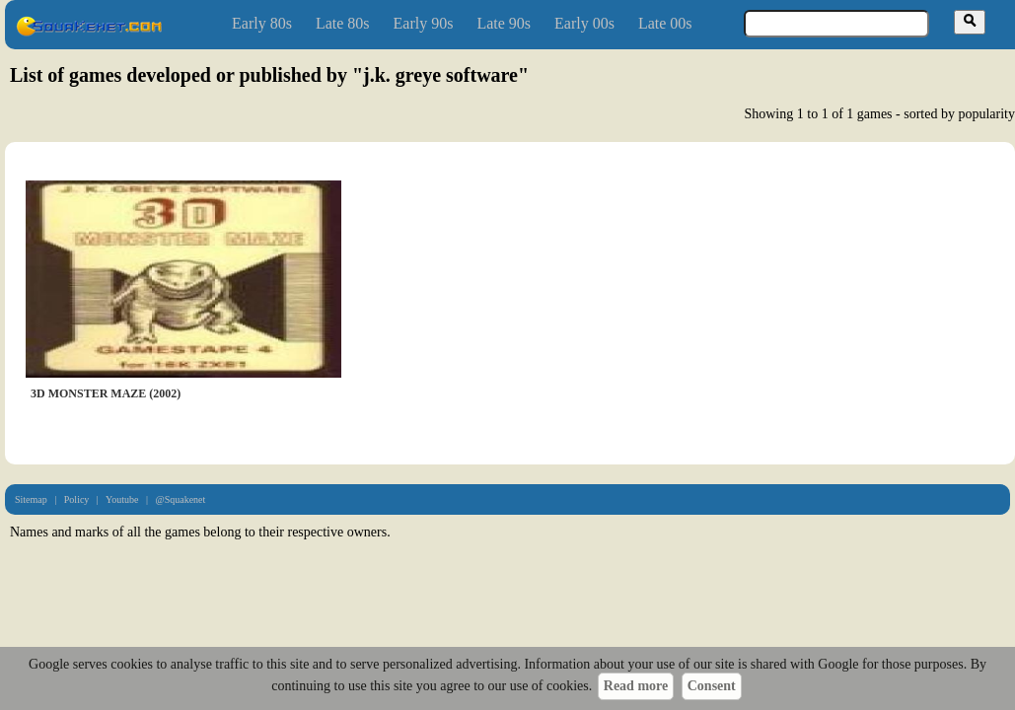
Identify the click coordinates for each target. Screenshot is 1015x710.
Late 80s (343, 23)
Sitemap (31, 499)
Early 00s (584, 23)
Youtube (122, 499)
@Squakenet (180, 499)
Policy (77, 499)
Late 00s (665, 23)
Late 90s (503, 23)
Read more (636, 685)
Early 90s (424, 23)
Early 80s (262, 23)
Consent (712, 685)
